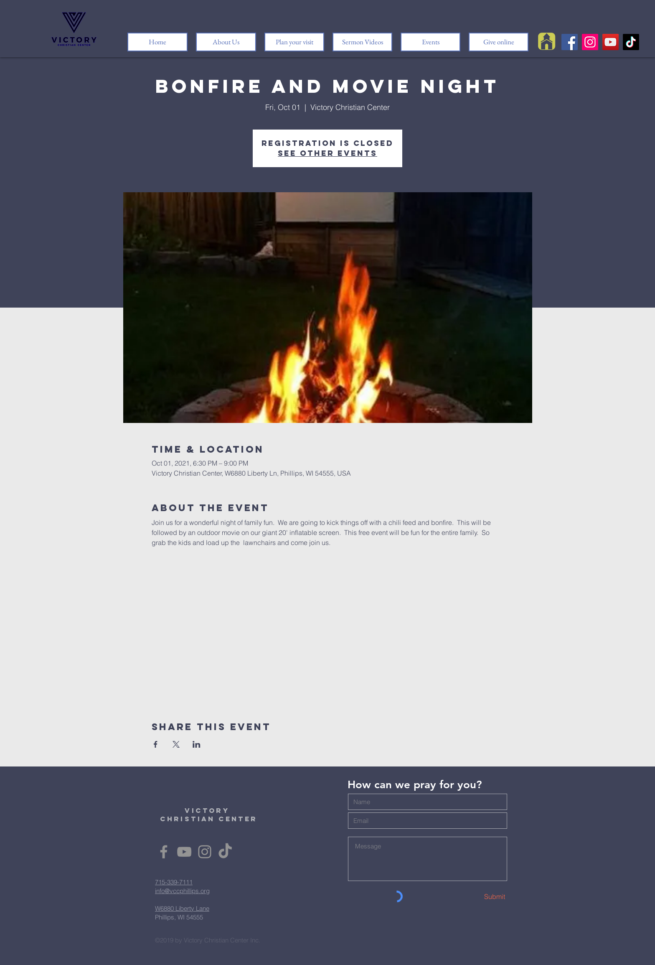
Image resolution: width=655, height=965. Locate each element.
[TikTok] (631, 42)
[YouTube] (610, 42)
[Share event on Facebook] (156, 744)
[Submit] (475, 896)
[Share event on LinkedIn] (197, 744)
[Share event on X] (176, 744)
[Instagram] (590, 42)
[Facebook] (569, 42)
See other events (327, 153)
